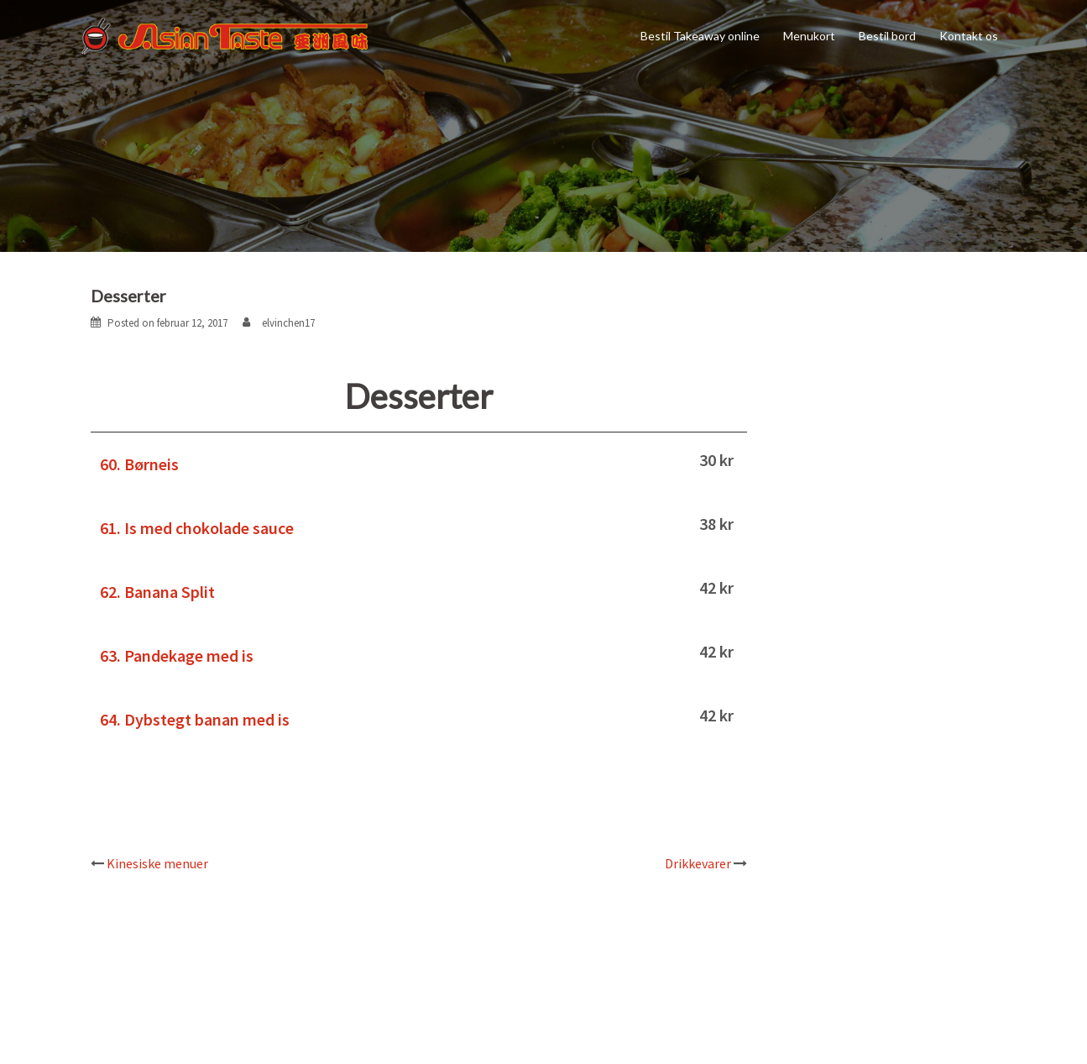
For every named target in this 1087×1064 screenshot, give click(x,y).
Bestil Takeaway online (700, 36)
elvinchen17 (288, 323)
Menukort (809, 36)
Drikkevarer (698, 863)
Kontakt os (968, 36)
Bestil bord (887, 36)
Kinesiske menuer (157, 863)
